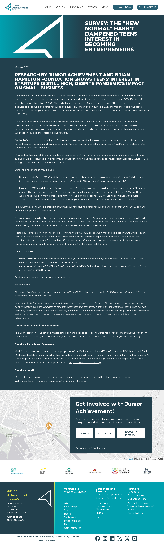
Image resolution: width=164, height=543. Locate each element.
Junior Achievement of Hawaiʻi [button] (140, 508)
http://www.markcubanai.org (85, 362)
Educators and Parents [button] (106, 490)
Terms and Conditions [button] (26, 537)
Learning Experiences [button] (104, 504)
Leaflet (131, 459)
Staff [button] (67, 510)
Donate (84, 433)
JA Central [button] (50, 540)
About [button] (68, 503)
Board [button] (67, 513)
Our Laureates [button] (72, 528)
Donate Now (123, 7)
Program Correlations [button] (108, 498)
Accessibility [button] (62, 537)
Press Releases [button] (72, 520)
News (105, 7)
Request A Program (130, 433)
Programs (76, 7)
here (70, 277)
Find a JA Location (137, 513)
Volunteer (105, 433)
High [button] (98, 516)
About (59, 7)
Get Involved (147, 7)
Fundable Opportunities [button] (135, 494)
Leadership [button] (70, 506)
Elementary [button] (102, 509)
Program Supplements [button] (109, 494)
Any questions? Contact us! (90, 448)
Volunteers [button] (71, 489)
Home (47, 7)
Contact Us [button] (14, 517)
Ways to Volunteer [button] (75, 492)
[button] (64, 7)
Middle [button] (100, 512)
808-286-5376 (15, 520)
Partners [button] (133, 489)
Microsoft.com (27, 381)
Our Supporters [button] (136, 498)
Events (92, 7)
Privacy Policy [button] (47, 537)
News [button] (67, 524)
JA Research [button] (71, 517)
